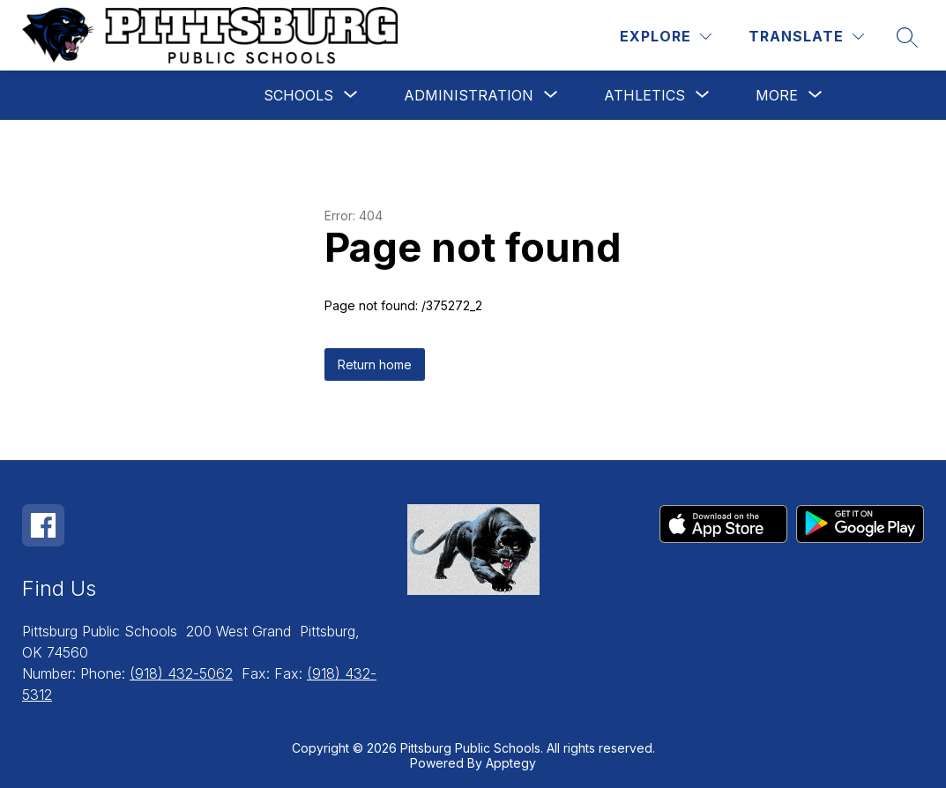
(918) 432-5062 (181, 673)
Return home (375, 364)
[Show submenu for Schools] (298, 95)
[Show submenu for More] (777, 95)
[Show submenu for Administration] (468, 95)
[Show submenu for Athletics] (644, 95)
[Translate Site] (806, 37)
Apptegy (511, 762)
